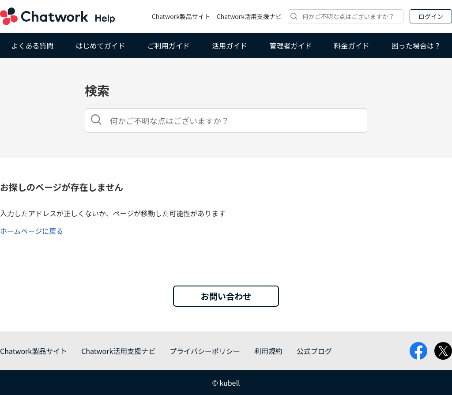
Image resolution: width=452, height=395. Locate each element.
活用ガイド (229, 45)
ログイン (430, 16)
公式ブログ (314, 351)
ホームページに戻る (31, 231)
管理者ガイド (290, 45)
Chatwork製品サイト (181, 16)
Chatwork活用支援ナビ (249, 16)
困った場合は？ (416, 45)
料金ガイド (351, 45)
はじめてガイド (100, 45)
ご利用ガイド (168, 45)
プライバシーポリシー (205, 351)
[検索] (345, 16)
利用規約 (268, 351)
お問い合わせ (225, 296)
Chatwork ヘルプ (57, 16)
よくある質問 (32, 45)
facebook (418, 351)
